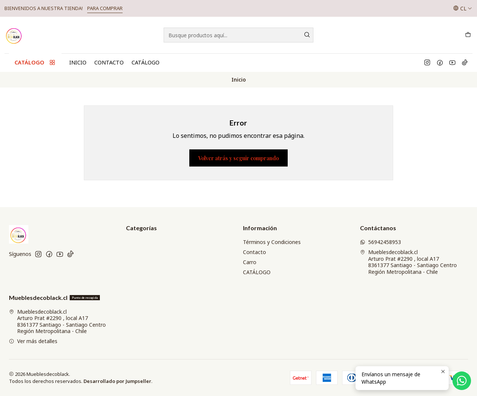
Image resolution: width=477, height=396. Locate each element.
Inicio (77, 62)
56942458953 (380, 241)
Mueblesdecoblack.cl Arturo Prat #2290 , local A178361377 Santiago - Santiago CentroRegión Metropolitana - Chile (408, 261)
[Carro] (468, 35)
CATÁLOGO (145, 62)
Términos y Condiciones (272, 241)
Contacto (109, 62)
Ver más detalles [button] (33, 341)
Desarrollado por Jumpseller (117, 381)
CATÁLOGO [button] (35, 62)
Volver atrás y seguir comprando (238, 158)
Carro (249, 262)
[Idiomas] (463, 8)
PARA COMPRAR (105, 8)
